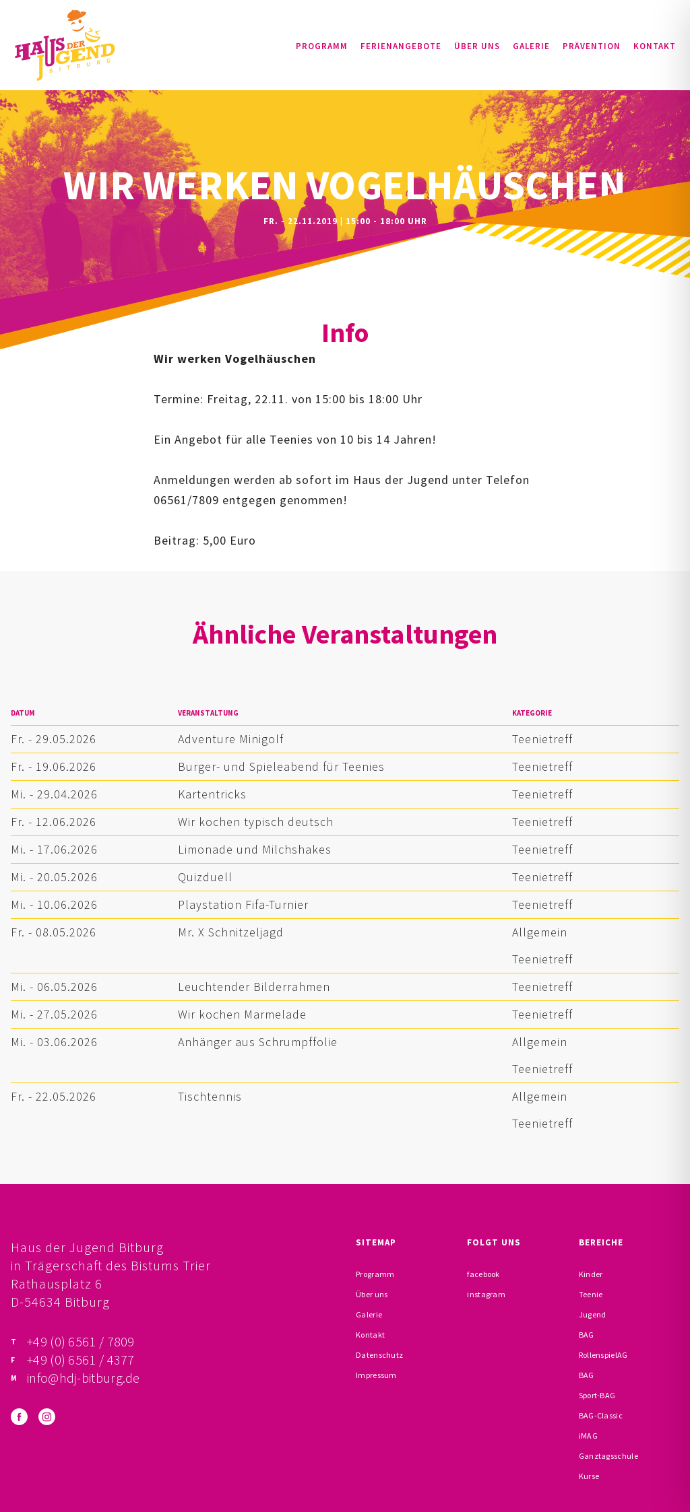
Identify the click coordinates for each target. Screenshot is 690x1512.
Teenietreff (542, 739)
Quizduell (205, 877)
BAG (586, 1335)
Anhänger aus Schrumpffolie (258, 1042)
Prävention (592, 46)
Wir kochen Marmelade (242, 1014)
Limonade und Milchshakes (255, 849)
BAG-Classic (601, 1415)
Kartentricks (212, 794)
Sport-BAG (597, 1395)
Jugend (592, 1314)
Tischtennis (210, 1096)
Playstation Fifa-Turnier (243, 904)
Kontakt (654, 46)
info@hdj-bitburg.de (83, 1377)
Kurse (589, 1476)
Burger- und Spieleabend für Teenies (281, 766)
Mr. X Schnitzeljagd (231, 932)
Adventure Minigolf (231, 739)
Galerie (531, 46)
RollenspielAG (603, 1355)
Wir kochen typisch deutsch (256, 821)
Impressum (376, 1375)
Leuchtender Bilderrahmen (254, 986)
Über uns (477, 46)
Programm (322, 46)
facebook (483, 1274)
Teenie (591, 1294)
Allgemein (539, 932)
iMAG (588, 1436)
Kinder (591, 1274)
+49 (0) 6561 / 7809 (81, 1341)
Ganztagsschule (608, 1456)
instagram (486, 1294)
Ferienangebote (400, 46)
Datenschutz (379, 1355)
